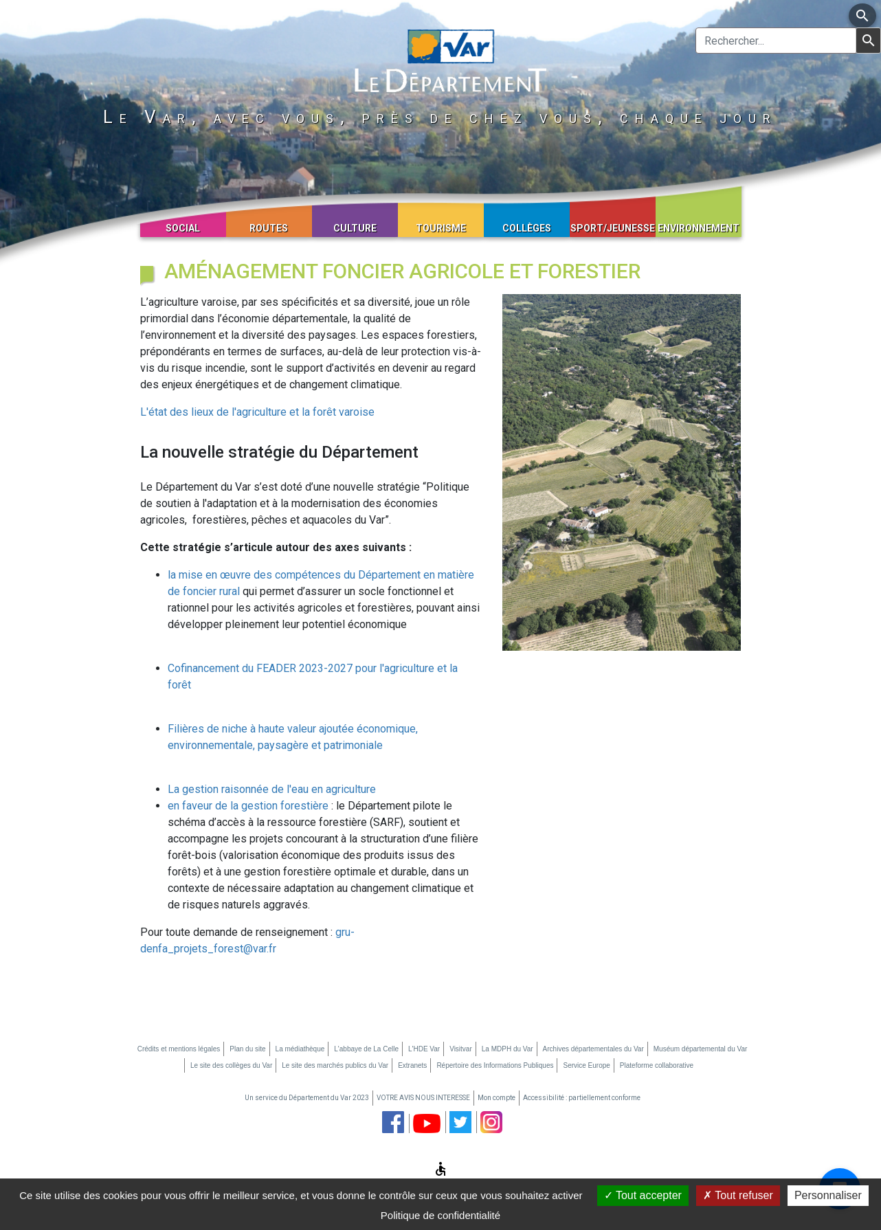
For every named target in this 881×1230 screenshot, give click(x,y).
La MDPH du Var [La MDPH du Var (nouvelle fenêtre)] (507, 1049)
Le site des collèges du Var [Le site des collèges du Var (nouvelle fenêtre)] (231, 1065)
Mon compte (496, 1098)
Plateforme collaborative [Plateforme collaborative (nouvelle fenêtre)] (656, 1065)
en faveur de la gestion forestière (249, 805)
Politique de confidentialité (440, 1215)
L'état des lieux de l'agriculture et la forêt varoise (257, 411)
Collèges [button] (526, 228)
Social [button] (183, 228)
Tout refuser (738, 1195)
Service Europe (586, 1065)
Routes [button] (268, 228)
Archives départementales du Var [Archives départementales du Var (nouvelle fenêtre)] (593, 1049)
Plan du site (247, 1049)
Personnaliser (828, 1195)
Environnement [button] (698, 228)
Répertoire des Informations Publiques (494, 1065)
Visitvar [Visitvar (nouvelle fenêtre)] (460, 1049)
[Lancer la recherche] (868, 40)
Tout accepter (643, 1195)
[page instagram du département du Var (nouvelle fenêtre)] (491, 1122)
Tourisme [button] (441, 228)
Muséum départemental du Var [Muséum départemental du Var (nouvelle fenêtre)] (701, 1049)
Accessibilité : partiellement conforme (581, 1098)
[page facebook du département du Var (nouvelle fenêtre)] (393, 1122)
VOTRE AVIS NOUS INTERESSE (423, 1098)
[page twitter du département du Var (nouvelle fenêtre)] (460, 1122)
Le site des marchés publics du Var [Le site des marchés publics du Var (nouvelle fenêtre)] (335, 1065)
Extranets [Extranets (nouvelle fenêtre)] (412, 1065)
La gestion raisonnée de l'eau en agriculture (272, 789)
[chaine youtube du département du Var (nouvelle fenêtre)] (426, 1123)
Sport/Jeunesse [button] (612, 228)
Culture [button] (355, 228)
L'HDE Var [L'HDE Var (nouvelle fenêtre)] (424, 1049)
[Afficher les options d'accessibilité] (440, 1171)
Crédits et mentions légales (179, 1049)
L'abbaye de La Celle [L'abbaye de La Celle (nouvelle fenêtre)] (366, 1049)
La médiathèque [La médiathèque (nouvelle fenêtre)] (300, 1049)
